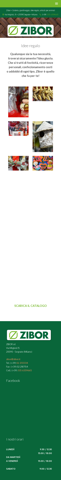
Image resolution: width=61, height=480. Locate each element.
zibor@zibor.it (13, 359)
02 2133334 (22, 362)
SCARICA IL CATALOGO (30, 305)
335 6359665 (52, 14)
